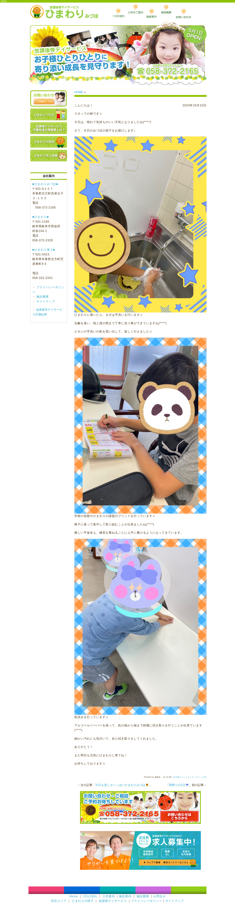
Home (73, 896)
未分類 (176, 777)
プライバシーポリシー (146, 900)
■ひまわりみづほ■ (45, 184)
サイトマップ (45, 301)
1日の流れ (90, 896)
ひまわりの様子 (83, 900)
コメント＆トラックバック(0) (193, 777)
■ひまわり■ (40, 216)
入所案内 (108, 896)
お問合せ (159, 896)
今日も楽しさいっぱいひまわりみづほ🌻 (122, 785)
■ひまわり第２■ (43, 249)
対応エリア (59, 900)
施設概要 (42, 296)
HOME (78, 92)
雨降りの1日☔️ (179, 785)
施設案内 (125, 896)
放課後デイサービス (113, 900)
